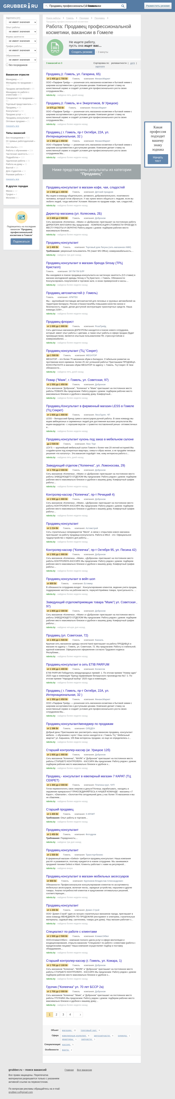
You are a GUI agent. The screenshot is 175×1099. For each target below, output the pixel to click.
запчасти (87, 1039)
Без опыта (11, 147)
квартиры (68, 1039)
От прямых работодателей (19, 141)
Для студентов (13, 171)
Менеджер (11, 79)
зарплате (100, 66)
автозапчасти (102, 1035)
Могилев (10, 197)
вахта (65, 1050)
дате (132, 63)
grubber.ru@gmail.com (21, 1092)
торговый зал (89, 1030)
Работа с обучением (16, 150)
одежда (122, 1035)
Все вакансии (84, 1070)
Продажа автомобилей (18, 88)
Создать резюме (82, 51)
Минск (9, 191)
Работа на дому (14, 164)
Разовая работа (14, 174)
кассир (66, 1044)
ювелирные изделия (74, 1035)
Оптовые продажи (15, 121)
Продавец (11, 107)
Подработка (12, 157)
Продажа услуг (13, 114)
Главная (69, 1070)
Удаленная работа (15, 160)
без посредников (18, 65)
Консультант (12, 111)
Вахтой (9, 167)
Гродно (9, 194)
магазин (67, 1030)
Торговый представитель (19, 104)
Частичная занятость (17, 154)
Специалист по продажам (19, 98)
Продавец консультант (17, 118)
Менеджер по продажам (18, 82)
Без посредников (14, 137)
